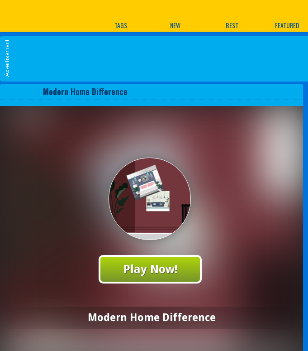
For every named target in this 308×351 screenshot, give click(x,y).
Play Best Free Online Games (35, 15)
